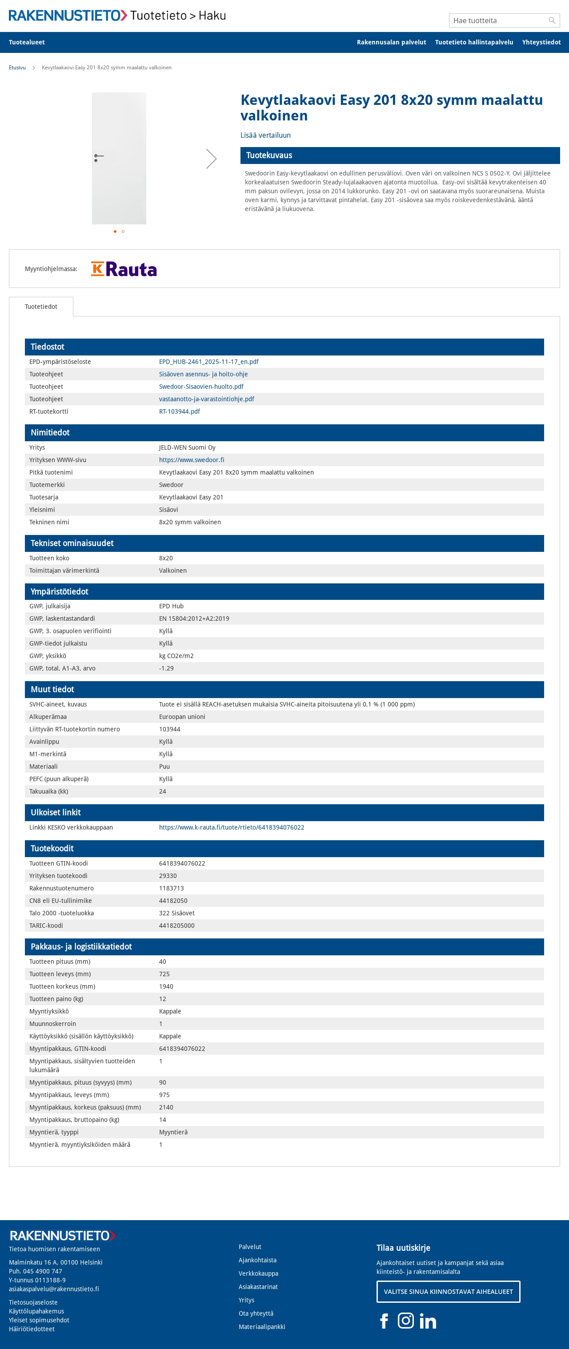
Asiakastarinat (258, 1286)
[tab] (400, 155)
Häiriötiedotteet (32, 1329)
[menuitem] (33, 42)
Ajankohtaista (257, 1260)
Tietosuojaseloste (33, 1302)
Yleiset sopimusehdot (39, 1320)
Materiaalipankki (262, 1326)
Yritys (246, 1300)
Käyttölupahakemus (36, 1311)
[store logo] (120, 15)
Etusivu (17, 67)
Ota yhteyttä (256, 1313)
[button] (211, 158)
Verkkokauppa (258, 1273)
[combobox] (504, 20)
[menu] (284, 42)
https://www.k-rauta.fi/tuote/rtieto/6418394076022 (232, 827)
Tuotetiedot (41, 306)
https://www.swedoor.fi (191, 459)
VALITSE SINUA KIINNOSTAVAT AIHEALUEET (448, 1291)
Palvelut (250, 1246)
